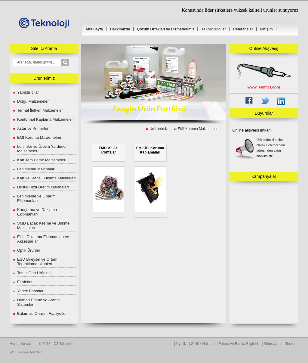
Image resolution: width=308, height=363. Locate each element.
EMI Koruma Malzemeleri (39, 137)
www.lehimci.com (264, 87)
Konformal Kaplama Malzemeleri (45, 119)
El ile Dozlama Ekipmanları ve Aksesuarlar (43, 239)
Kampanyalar (263, 176)
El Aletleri (25, 282)
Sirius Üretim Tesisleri (281, 344)
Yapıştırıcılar (28, 92)
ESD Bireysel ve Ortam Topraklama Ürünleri (37, 261)
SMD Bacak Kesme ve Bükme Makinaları (43, 225)
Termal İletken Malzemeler (40, 110)
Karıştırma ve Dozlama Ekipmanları (37, 211)
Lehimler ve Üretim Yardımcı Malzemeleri (41, 148)
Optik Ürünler (28, 250)
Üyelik (181, 344)
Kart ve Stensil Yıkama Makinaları (46, 178)
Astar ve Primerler (32, 128)
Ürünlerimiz (158, 129)
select (69, 63)
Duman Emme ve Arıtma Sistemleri (38, 302)
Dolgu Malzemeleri (33, 101)
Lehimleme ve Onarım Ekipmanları (36, 198)
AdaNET (36, 352)
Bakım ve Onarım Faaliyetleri (42, 313)
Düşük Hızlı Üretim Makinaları (43, 187)
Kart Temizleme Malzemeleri (41, 160)
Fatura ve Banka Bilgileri (239, 344)
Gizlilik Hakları (202, 344)
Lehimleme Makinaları (36, 169)
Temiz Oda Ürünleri (34, 273)
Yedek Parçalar (30, 291)
